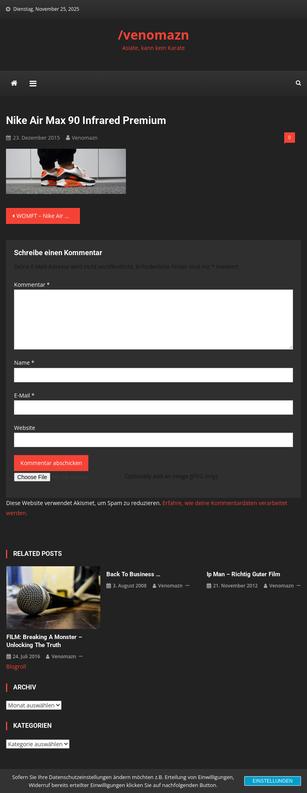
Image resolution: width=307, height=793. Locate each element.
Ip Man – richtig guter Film (243, 574)
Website (24, 427)
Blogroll (16, 666)
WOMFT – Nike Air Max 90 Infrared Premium (48, 216)
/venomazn (153, 34)
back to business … (133, 574)
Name (24, 362)
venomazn (85, 137)
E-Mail (24, 395)
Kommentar (32, 284)
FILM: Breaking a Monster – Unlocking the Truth (44, 641)
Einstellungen (273, 781)
